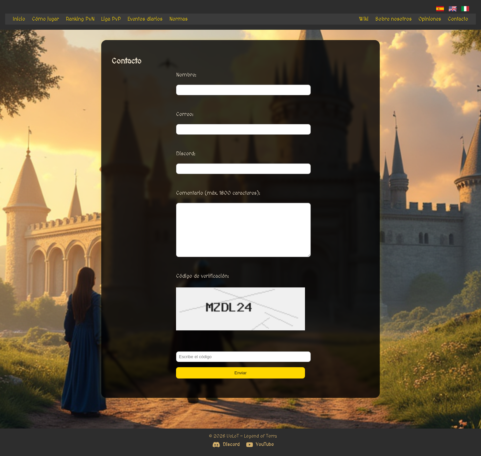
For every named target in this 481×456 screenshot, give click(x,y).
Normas (178, 19)
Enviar (240, 382)
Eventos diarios (145, 19)
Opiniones (429, 19)
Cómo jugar (45, 19)
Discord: (185, 154)
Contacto (458, 19)
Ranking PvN (80, 19)
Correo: (184, 114)
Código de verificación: (202, 286)
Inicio (19, 19)
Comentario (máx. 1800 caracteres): (218, 193)
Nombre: (186, 75)
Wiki (363, 19)
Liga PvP (111, 19)
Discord (226, 444)
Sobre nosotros (393, 19)
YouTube (260, 444)
